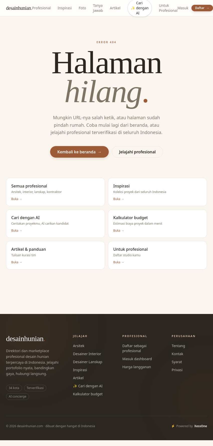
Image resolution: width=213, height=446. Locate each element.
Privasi (177, 369)
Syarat (177, 361)
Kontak (177, 353)
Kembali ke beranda (79, 152)
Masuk (182, 8)
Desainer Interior (87, 353)
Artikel (115, 8)
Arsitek (78, 345)
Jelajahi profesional (137, 152)
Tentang (178, 345)
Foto (82, 8)
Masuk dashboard (137, 358)
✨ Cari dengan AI (87, 386)
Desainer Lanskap (87, 361)
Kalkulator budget (87, 394)
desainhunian (19, 8)
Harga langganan (136, 366)
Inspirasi (65, 8)
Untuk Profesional (168, 8)
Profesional (41, 8)
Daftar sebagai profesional (134, 348)
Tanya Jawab (98, 8)
